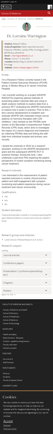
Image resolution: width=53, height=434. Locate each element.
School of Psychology (11, 323)
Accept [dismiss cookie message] (8, 421)
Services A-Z (8, 359)
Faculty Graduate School (12, 380)
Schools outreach (10, 348)
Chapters (8, 282)
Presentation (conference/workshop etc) (22, 272)
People (31, 19)
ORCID (36, 67)
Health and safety (10, 334)
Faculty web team (10, 344)
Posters (7, 290)
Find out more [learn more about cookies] (9, 428)
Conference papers (13, 263)
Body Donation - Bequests (13, 337)
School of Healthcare (11, 316)
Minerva (6, 373)
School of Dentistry (10, 313)
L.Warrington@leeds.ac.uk (22, 55)
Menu (7, 7)
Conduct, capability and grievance (16, 341)
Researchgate (26, 67)
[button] (49, 13)
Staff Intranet (8, 362)
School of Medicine (11, 13)
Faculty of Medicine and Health (15, 309)
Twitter (16, 67)
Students (6, 376)
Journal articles (11, 255)
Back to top (7, 294)
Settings (6, 425)
